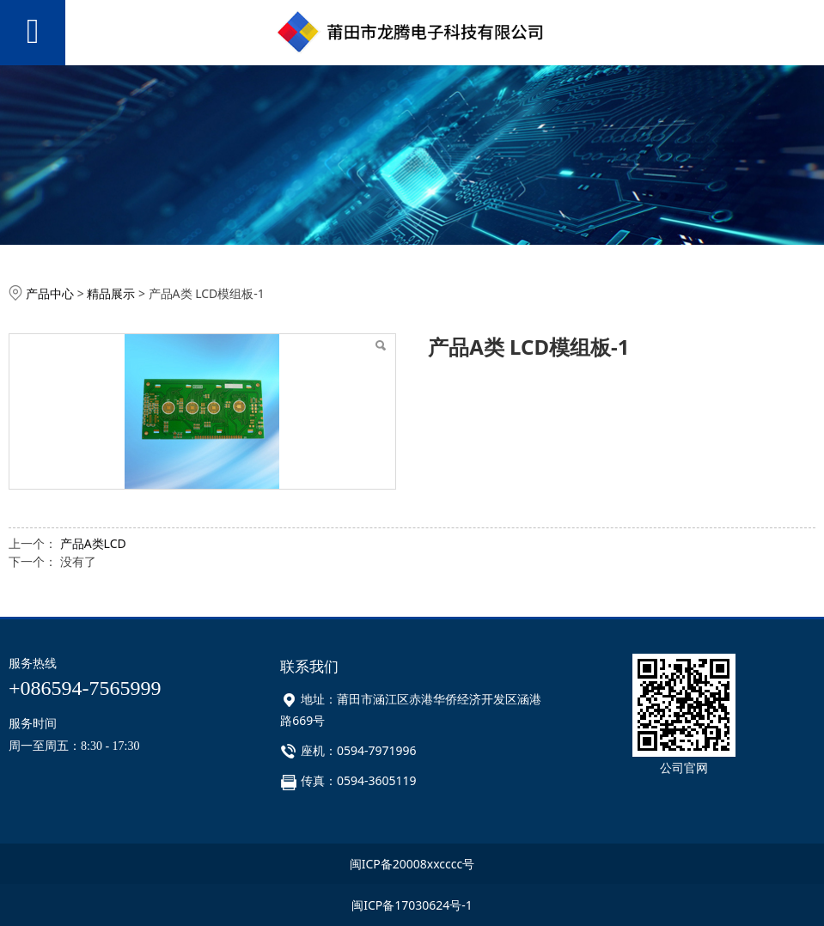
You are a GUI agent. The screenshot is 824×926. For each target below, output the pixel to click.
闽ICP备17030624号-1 (412, 905)
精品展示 (111, 293)
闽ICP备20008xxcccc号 (412, 864)
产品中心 (50, 293)
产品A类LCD (93, 543)
